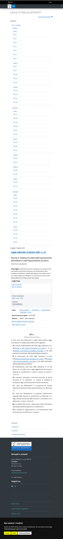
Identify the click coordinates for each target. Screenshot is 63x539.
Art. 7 (15, 58)
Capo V (15, 179)
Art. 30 (15, 182)
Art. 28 (15, 170)
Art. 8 (15, 66)
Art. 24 (15, 146)
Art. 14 (15, 94)
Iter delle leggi (15, 427)
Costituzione (15, 430)
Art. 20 (15, 126)
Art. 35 (15, 210)
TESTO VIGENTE (17, 285)
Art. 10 (15, 74)
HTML (13, 298)
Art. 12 (15, 82)
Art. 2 (15, 38)
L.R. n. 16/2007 (16, 25)
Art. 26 (15, 158)
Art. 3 (15, 42)
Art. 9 (15, 70)
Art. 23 (15, 142)
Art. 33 (15, 202)
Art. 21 (15, 130)
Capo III (15, 87)
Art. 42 (15, 242)
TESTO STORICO (17, 287)
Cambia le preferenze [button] (24, 533)
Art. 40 (15, 234)
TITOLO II (15, 108)
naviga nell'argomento (45, 16)
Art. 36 (15, 214)
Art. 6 (15, 54)
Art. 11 (15, 78)
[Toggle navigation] (61, 6)
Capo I (15, 31)
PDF (18, 298)
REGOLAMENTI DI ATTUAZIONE (23, 321)
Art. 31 (15, 186)
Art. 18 (15, 118)
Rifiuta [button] (14, 533)
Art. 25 (15, 150)
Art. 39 (15, 230)
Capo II (15, 63)
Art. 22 (15, 134)
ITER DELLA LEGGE (19, 324)
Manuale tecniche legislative (18, 434)
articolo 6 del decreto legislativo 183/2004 (28, 351)
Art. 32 (15, 198)
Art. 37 (15, 218)
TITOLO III (15, 192)
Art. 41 (15, 238)
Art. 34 (15, 206)
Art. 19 (15, 122)
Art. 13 (15, 90)
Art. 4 (15, 46)
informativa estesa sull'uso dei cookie (16, 529)
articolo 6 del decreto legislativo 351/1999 (29, 359)
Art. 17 (15, 114)
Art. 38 (15, 222)
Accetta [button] (7, 533)
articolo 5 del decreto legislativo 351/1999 (29, 348)
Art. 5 (15, 50)
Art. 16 (15, 102)
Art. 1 (15, 34)
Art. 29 (15, 174)
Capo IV (15, 167)
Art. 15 (15, 98)
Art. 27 (15, 162)
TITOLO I (15, 28)
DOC (21, 298)
